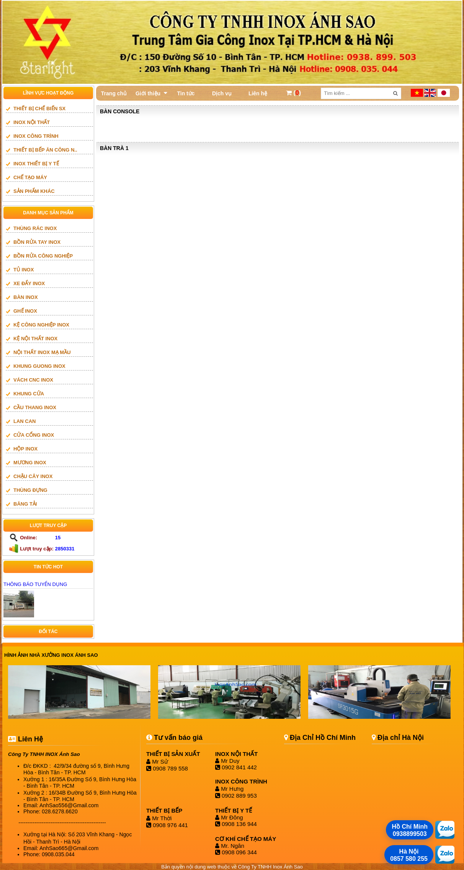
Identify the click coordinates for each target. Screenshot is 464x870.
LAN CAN (24, 421)
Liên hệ (257, 93)
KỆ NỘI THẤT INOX (35, 338)
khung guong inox (39, 366)
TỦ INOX (23, 270)
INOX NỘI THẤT (31, 122)
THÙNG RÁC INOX (35, 228)
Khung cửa (28, 394)
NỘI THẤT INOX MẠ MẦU (42, 352)
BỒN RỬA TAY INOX (36, 242)
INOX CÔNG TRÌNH (36, 136)
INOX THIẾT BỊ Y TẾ (36, 163)
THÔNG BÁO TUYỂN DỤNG (35, 584)
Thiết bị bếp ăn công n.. (45, 150)
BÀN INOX (25, 297)
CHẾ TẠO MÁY (30, 177)
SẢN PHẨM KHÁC (34, 191)
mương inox (29, 462)
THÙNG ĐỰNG (30, 490)
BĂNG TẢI (25, 504)
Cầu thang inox (34, 407)
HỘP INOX (25, 449)
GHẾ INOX (25, 311)
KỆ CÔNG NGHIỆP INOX (41, 325)
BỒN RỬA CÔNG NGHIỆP (43, 256)
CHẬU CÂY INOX (32, 476)
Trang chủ (114, 93)
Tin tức (185, 93)
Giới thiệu (148, 93)
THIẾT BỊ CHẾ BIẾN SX (39, 108)
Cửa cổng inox (33, 435)
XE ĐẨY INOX (29, 283)
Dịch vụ (222, 93)
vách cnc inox (33, 380)
